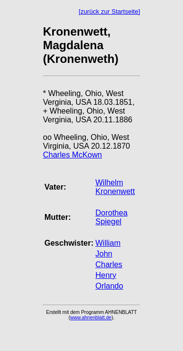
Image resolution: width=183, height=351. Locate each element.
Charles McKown (72, 155)
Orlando (109, 286)
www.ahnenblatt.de (91, 317)
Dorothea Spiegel (111, 217)
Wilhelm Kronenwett (115, 186)
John (103, 254)
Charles (108, 264)
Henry (105, 275)
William (108, 243)
